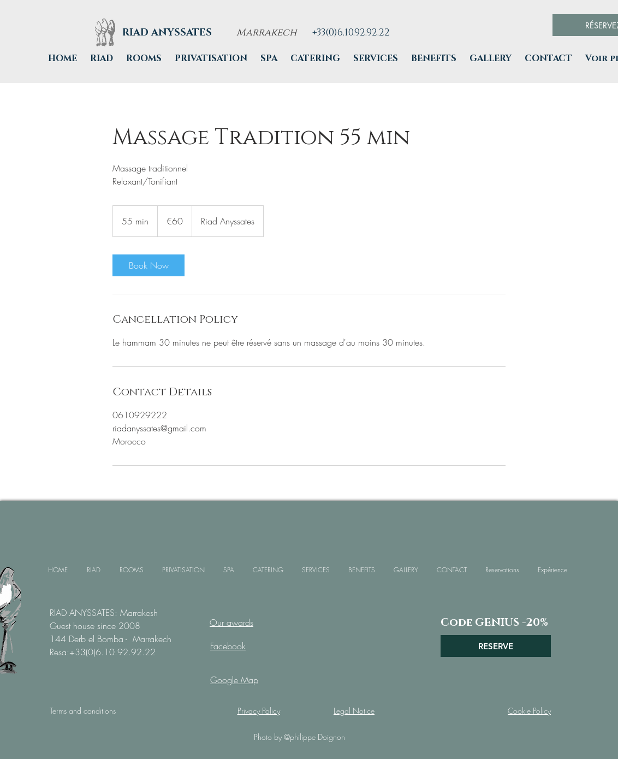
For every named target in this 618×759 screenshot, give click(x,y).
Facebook (228, 646)
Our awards (231, 622)
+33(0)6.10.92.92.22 (112, 652)
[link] (148, 265)
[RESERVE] (496, 646)
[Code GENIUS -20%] (494, 622)
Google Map (234, 680)
